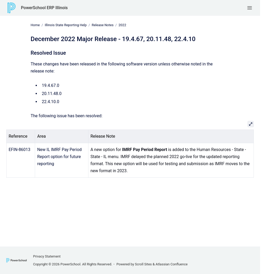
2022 (122, 25)
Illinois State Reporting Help (66, 25)
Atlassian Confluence (172, 264)
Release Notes (102, 25)
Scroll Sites (143, 264)
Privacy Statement (46, 256)
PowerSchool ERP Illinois (44, 7)
